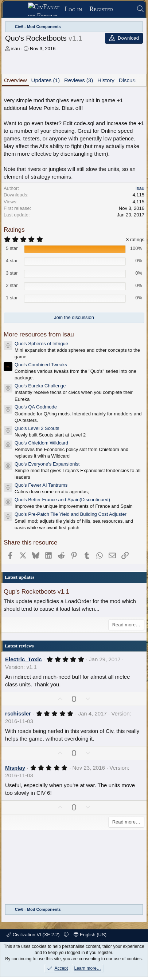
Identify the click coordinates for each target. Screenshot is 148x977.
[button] (66, 934)
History (105, 80)
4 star (12, 260)
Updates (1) (45, 80)
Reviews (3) (78, 80)
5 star (12, 248)
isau (15, 48)
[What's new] (125, 9)
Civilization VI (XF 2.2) (34, 934)
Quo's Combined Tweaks (41, 364)
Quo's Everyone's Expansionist (47, 464)
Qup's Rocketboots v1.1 (36, 591)
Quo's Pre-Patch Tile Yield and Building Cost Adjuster (70, 514)
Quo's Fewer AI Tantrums (41, 485)
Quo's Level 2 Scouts (37, 428)
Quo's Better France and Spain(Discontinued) (62, 499)
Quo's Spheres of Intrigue (41, 343)
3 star (12, 273)
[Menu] (17, 9)
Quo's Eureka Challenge (40, 385)
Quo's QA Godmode (36, 407)
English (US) (90, 934)
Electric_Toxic (23, 659)
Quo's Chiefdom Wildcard (41, 443)
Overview (15, 80)
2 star (12, 285)
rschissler (18, 713)
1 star (12, 297)
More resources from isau (39, 334)
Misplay (15, 768)
